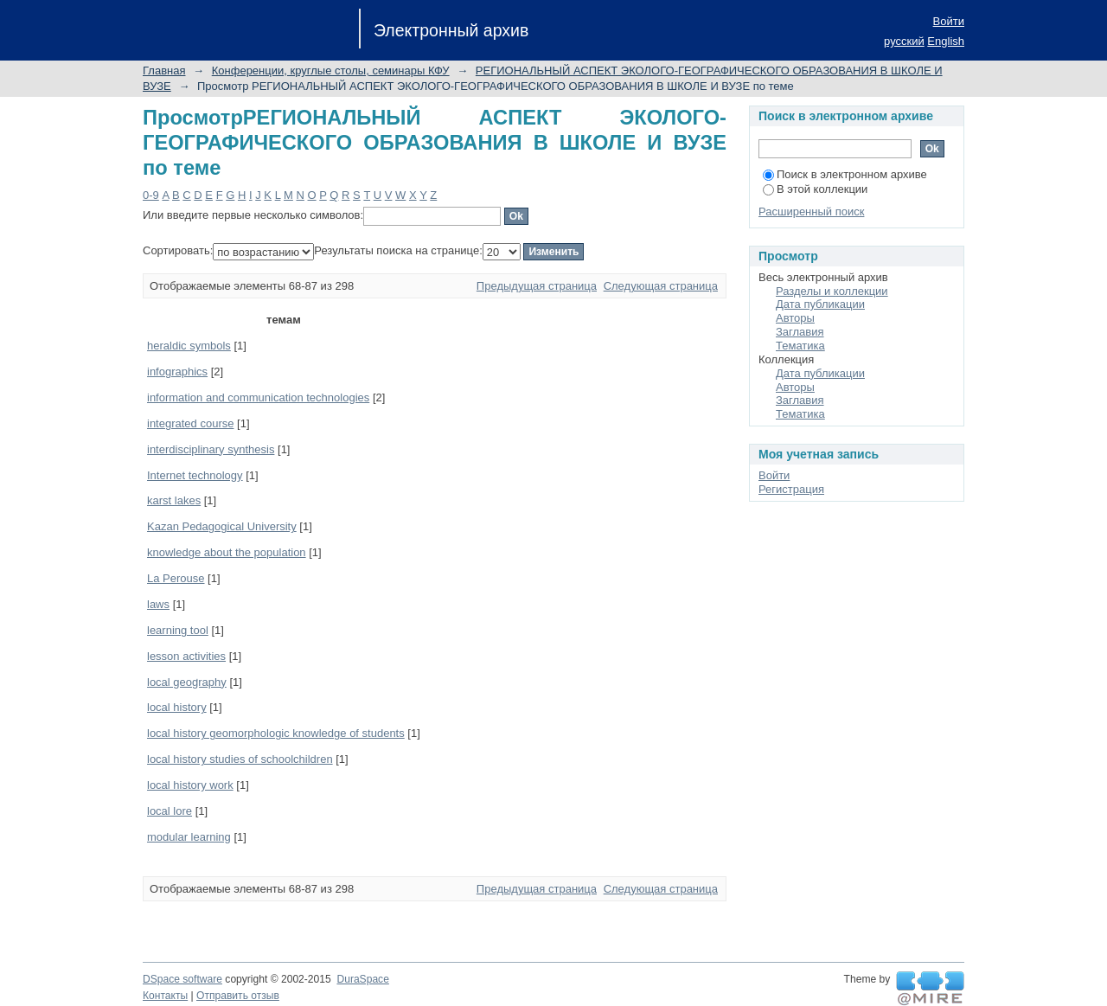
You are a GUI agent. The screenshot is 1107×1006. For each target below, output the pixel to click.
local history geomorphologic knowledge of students (276, 733)
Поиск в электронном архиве (845, 174)
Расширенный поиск (811, 211)
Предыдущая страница (537, 285)
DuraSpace (362, 979)
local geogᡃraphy (187, 682)
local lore (169, 810)
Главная (164, 70)
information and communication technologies (258, 397)
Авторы (795, 317)
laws (158, 604)
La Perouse (176, 578)
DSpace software (182, 979)
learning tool (177, 630)
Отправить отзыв (237, 996)
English (945, 41)
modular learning (189, 836)
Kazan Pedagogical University (222, 526)
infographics (177, 371)
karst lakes (174, 500)
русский (904, 41)
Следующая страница (661, 285)
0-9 (151, 195)
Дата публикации (820, 304)
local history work (190, 785)
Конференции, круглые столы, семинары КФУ (331, 70)
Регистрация (791, 489)
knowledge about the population (226, 552)
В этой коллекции (815, 189)
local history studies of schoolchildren (240, 759)
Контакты (165, 996)
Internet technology (195, 475)
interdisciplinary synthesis (210, 449)
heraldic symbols (189, 345)
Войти (948, 21)
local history (177, 707)
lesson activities (186, 656)
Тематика (800, 345)
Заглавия (800, 331)
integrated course (190, 423)
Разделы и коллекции (832, 291)
